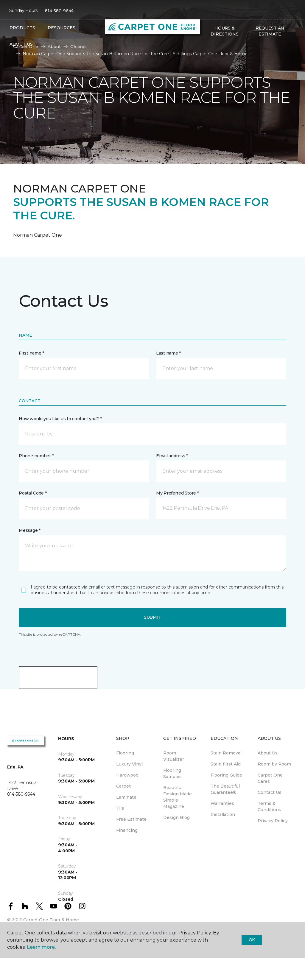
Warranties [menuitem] (222, 803)
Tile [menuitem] (120, 808)
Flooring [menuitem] (125, 753)
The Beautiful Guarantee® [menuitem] (225, 789)
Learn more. (41, 947)
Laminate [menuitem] (126, 797)
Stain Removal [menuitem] (226, 753)
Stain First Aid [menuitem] (226, 764)
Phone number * (36, 456)
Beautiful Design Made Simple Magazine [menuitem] (177, 797)
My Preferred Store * (177, 493)
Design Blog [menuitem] (176, 817)
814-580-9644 (59, 10)
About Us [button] (21, 44)
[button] (206, 46)
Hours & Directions (224, 31)
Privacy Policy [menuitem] (273, 820)
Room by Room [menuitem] (274, 764)
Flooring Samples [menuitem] (172, 773)
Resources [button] (61, 27)
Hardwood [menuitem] (127, 775)
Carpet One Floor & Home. (51, 919)
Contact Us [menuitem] (269, 792)
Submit (152, 617)
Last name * (168, 353)
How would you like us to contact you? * (60, 419)
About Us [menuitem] (268, 753)
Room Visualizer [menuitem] (173, 756)
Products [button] (22, 27)
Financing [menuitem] (127, 830)
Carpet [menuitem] (123, 786)
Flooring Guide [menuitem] (226, 775)
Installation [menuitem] (223, 814)
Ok (252, 939)
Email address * (172, 456)
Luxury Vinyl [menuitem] (129, 764)
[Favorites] (213, 46)
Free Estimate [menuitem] (131, 819)
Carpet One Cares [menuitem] (270, 778)
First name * (31, 353)
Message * (29, 530)
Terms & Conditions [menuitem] (269, 806)
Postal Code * (32, 493)
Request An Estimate (270, 31)
